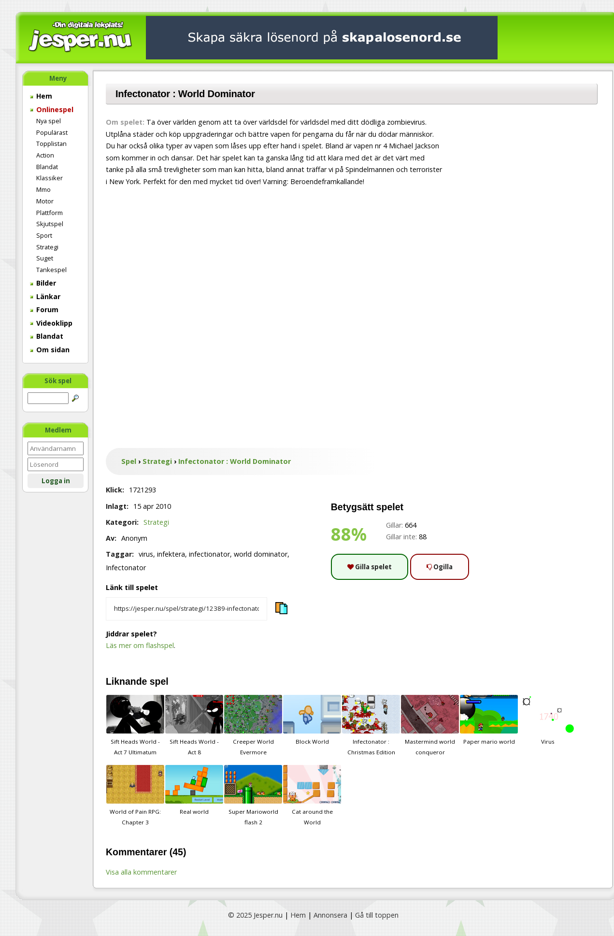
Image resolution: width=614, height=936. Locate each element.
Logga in (56, 480)
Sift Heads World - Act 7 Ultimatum (135, 725)
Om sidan (50, 349)
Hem (41, 96)
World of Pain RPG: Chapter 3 (135, 795)
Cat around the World (312, 795)
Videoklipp (51, 323)
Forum (44, 309)
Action (45, 155)
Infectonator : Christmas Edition (371, 725)
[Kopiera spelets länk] (186, 608)
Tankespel (51, 269)
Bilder (43, 283)
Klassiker (49, 177)
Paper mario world (489, 720)
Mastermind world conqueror (430, 725)
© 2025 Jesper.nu (255, 915)
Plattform (49, 212)
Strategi (47, 247)
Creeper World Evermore (253, 725)
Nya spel (48, 120)
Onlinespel (51, 109)
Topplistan (51, 143)
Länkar (45, 296)
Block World (312, 720)
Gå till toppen (377, 915)
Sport (44, 235)
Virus (548, 720)
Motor (45, 201)
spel (159, 681)
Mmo (43, 189)
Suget (44, 258)
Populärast (52, 132)
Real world (194, 790)
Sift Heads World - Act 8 (194, 725)
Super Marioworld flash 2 (253, 795)
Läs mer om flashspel (140, 645)
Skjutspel (49, 223)
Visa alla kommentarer (141, 872)
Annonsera (330, 915)
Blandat (47, 166)
